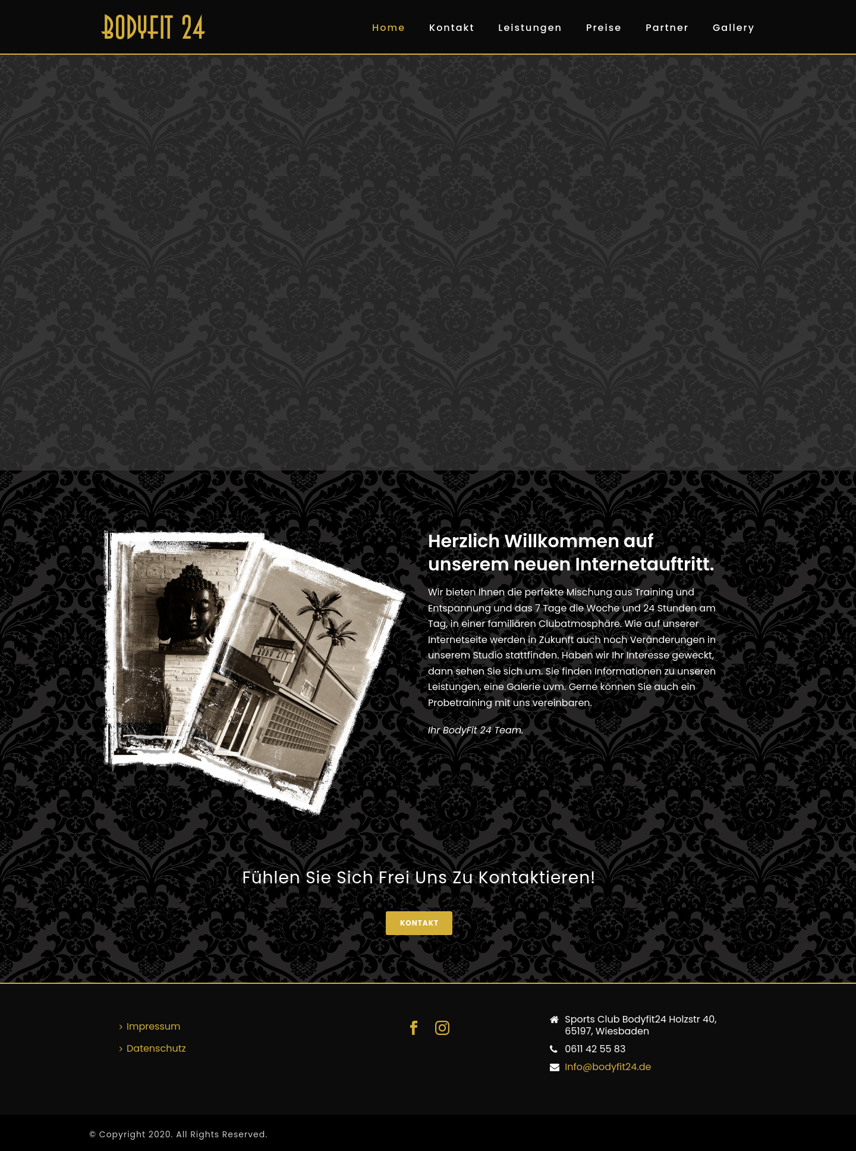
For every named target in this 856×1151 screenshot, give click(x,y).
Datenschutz (152, 1048)
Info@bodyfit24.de (608, 1067)
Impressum (150, 1026)
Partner (667, 28)
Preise (604, 28)
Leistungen (530, 28)
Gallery (734, 28)
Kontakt (451, 28)
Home (388, 28)
